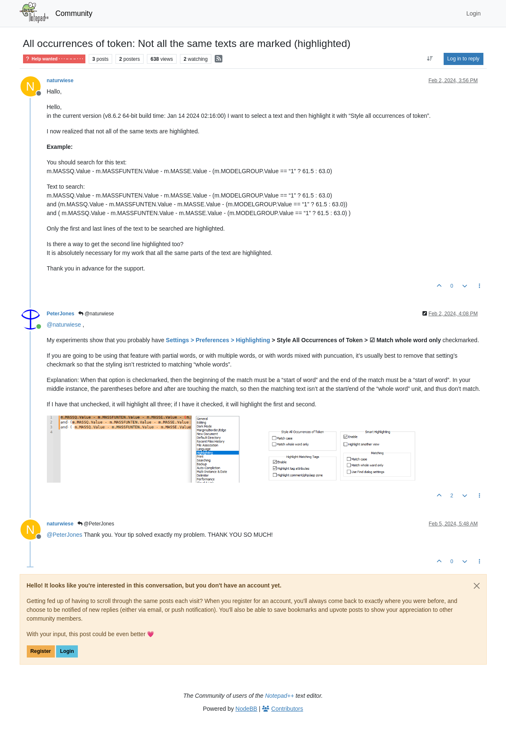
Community (73, 13)
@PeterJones (95, 524)
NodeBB (246, 708)
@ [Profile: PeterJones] (64, 534)
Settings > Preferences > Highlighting (218, 340)
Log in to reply (463, 59)
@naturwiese (96, 314)
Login (67, 651)
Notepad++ (279, 695)
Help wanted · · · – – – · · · (54, 59)
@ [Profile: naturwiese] (64, 324)
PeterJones (60, 314)
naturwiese (60, 80)
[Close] (476, 585)
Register (41, 651)
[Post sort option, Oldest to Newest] (430, 59)
